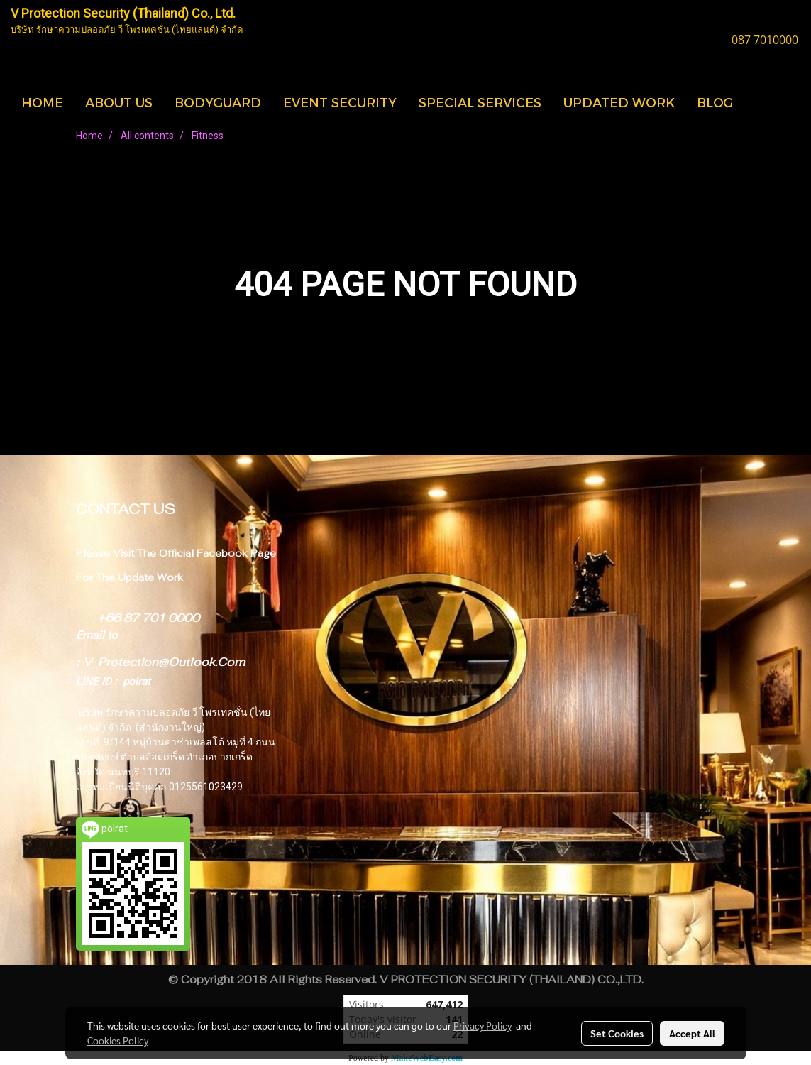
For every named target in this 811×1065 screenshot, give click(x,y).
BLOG (715, 101)
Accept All (692, 1033)
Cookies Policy (117, 1040)
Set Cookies (617, 1033)
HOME (42, 101)
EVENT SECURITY (340, 101)
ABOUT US (119, 101)
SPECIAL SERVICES (480, 101)
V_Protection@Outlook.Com (164, 662)
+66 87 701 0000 (148, 618)
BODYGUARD (218, 101)
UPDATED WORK (619, 101)
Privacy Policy (482, 1025)
